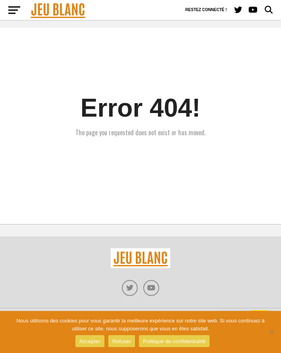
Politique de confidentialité (174, 341)
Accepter (89, 341)
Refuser (121, 341)
